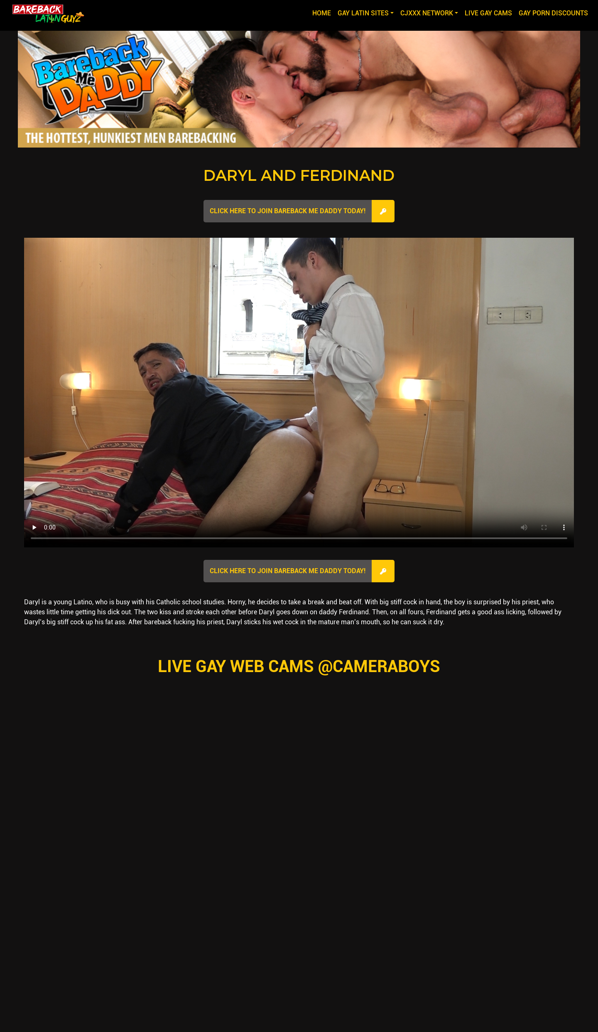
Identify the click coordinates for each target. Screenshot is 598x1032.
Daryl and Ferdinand (299, 175)
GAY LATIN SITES (363, 13)
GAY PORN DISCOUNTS (553, 13)
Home (323, 12)
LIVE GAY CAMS (488, 13)
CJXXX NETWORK (426, 13)
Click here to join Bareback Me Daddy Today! (287, 211)
